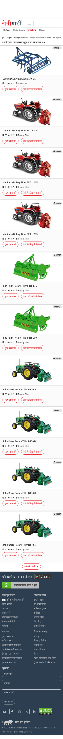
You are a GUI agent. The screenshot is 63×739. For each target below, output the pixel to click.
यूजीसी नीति (27, 731)
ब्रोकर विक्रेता (39, 649)
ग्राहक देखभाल (40, 625)
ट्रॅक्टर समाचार (8, 636)
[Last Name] (31, 683)
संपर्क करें (6, 612)
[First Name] (31, 674)
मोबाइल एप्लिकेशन (10, 617)
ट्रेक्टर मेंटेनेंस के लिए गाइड (44, 662)
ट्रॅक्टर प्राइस (39, 599)
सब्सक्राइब (8, 701)
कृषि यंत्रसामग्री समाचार (12, 649)
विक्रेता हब (38, 644)
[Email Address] (31, 692)
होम (3, 38)
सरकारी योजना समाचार (12, 658)
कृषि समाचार (7, 640)
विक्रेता (42, 30)
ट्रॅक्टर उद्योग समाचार (10, 653)
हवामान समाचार (9, 662)
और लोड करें (29, 566)
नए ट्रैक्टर (9, 38)
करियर (5, 608)
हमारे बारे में (7, 604)
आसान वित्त (39, 617)
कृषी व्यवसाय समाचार (11, 644)
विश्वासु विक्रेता (40, 640)
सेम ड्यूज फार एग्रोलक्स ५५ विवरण (40, 38)
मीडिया (5, 625)
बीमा (36, 653)
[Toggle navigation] (29, 23)
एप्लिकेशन (31, 30)
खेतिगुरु (37, 636)
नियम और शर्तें (7, 731)
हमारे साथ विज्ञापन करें (13, 599)
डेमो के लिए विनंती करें (32, 89)
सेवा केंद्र (37, 621)
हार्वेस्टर (37, 612)
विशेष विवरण (19, 30)
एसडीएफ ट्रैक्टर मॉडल (21, 38)
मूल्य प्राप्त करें (10, 89)
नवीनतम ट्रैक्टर (40, 608)
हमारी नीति (18, 731)
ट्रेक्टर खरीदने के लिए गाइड (45, 658)
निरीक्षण (6, 30)
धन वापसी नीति (8, 621)
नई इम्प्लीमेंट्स (40, 604)
